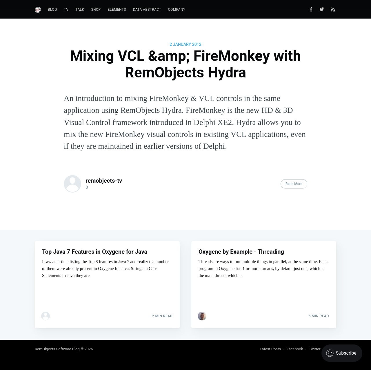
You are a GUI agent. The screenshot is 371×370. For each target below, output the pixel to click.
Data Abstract (147, 10)
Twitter (314, 349)
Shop (96, 10)
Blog (52, 10)
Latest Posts (270, 349)
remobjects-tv (104, 180)
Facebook (295, 349)
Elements (117, 10)
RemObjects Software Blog (57, 349)
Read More (293, 184)
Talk (79, 10)
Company (177, 10)
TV (66, 10)
